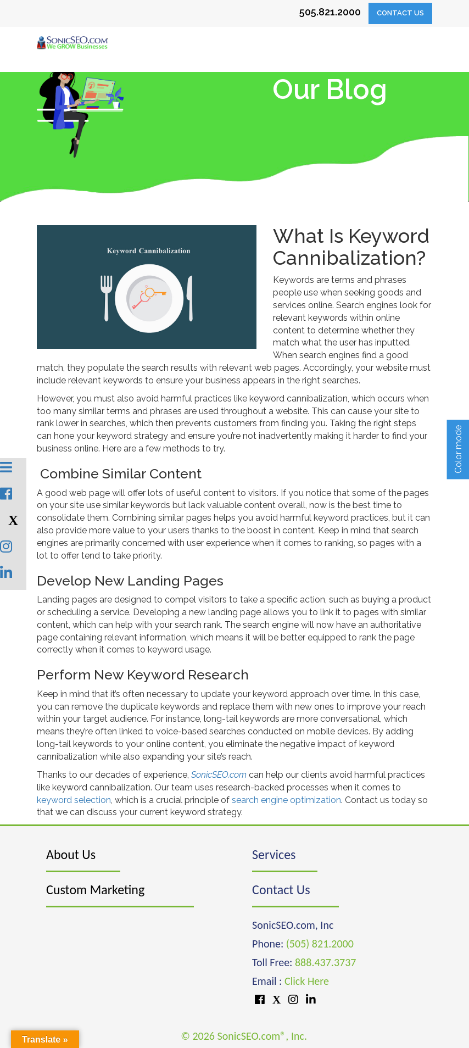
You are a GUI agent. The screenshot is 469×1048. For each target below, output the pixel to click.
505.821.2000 (330, 12)
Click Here (306, 981)
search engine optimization (286, 800)
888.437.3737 (325, 962)
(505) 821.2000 (320, 943)
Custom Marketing (95, 890)
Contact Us (400, 13)
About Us (71, 854)
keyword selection (74, 800)
